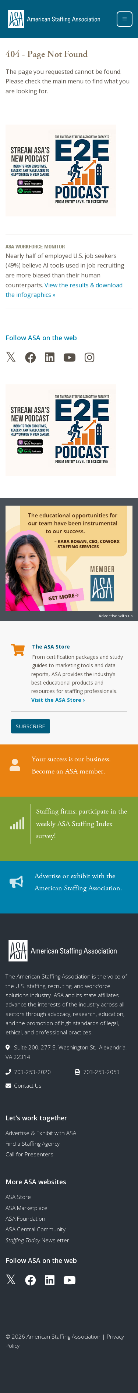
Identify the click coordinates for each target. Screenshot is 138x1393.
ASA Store (18, 1196)
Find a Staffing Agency (33, 1143)
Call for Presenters (29, 1154)
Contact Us (28, 1085)
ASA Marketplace (26, 1207)
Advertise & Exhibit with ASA (41, 1133)
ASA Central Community (36, 1229)
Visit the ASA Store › (58, 699)
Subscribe (30, 726)
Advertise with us (115, 615)
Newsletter (37, 1240)
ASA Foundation (25, 1218)
